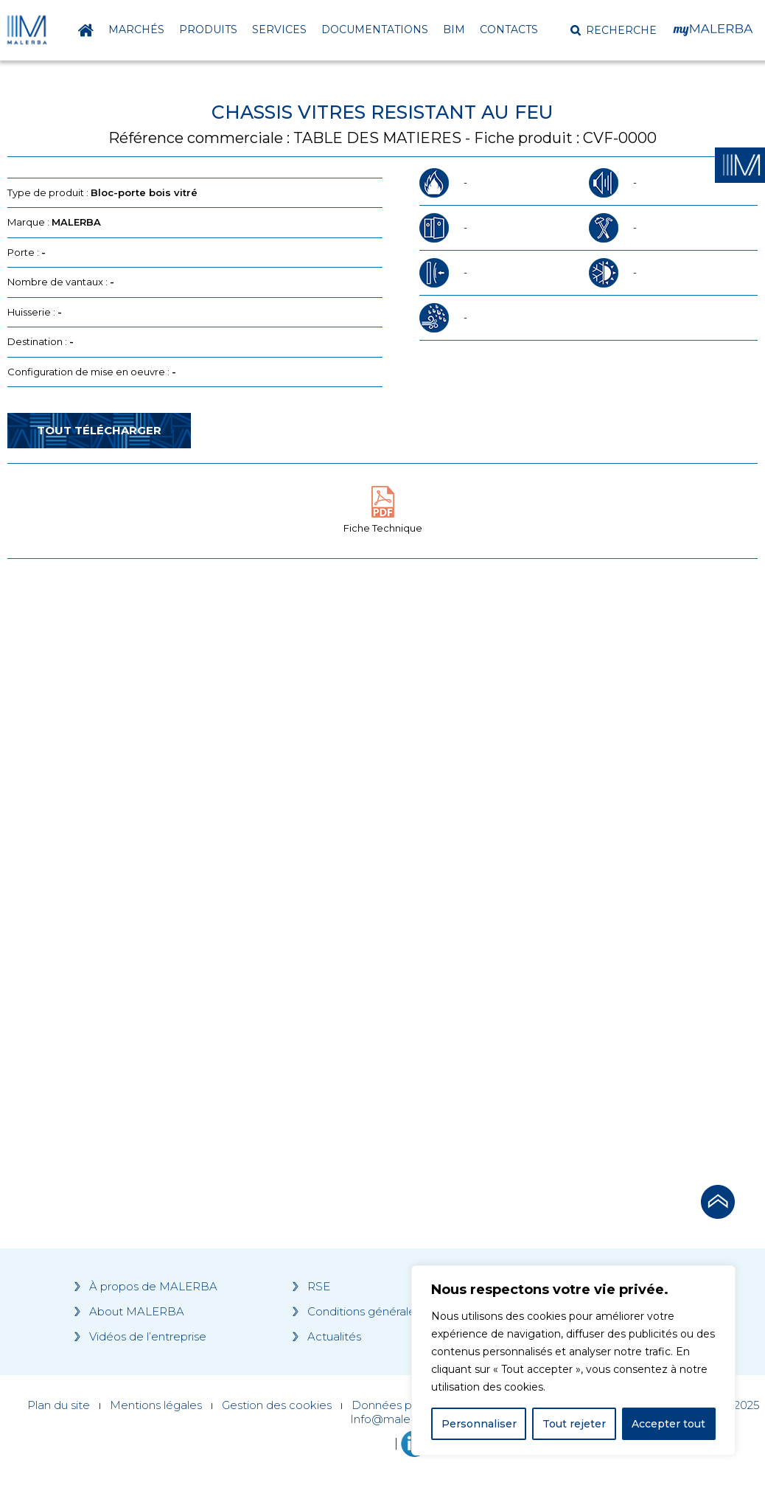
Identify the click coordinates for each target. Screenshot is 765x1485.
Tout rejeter (574, 1423)
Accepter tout (668, 1423)
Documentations (374, 29)
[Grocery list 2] (558, 838)
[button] (613, 30)
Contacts (509, 29)
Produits (208, 29)
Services (279, 29)
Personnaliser (479, 1423)
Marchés (136, 29)
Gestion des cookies (277, 1405)
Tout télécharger (99, 430)
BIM (454, 29)
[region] (573, 1360)
